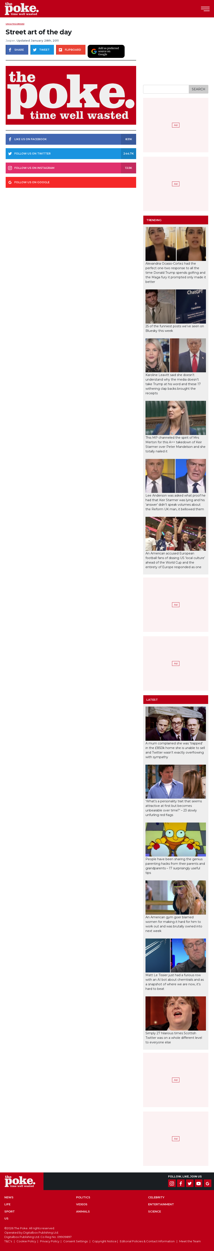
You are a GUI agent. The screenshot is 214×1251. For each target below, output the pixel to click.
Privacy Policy (49, 1241)
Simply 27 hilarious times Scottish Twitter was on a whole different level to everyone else (173, 1037)
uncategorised (15, 24)
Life (7, 1204)
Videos (81, 1204)
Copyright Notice (104, 1241)
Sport (9, 1211)
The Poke (27, 8)
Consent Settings (75, 1241)
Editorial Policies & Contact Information (147, 1241)
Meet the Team (190, 1241)
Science (154, 1211)
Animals (83, 1211)
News (8, 1197)
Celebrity (156, 1197)
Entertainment (161, 1204)
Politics (83, 1197)
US (6, 1218)
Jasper (10, 40)
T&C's (8, 1241)
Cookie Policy (26, 1241)
